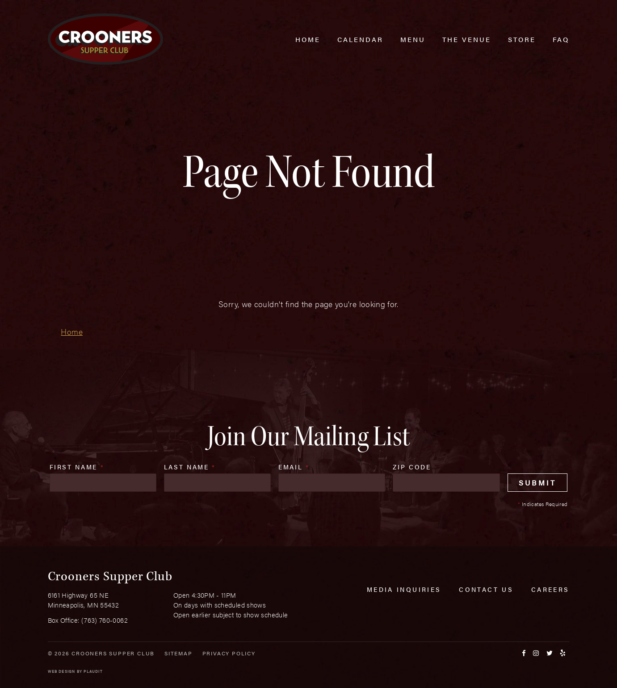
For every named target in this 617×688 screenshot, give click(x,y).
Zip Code (412, 466)
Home (71, 331)
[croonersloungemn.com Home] (105, 39)
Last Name (190, 466)
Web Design (62, 671)
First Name (77, 466)
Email (294, 466)
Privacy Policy (229, 653)
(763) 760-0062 (104, 620)
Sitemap (178, 653)
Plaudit (93, 671)
